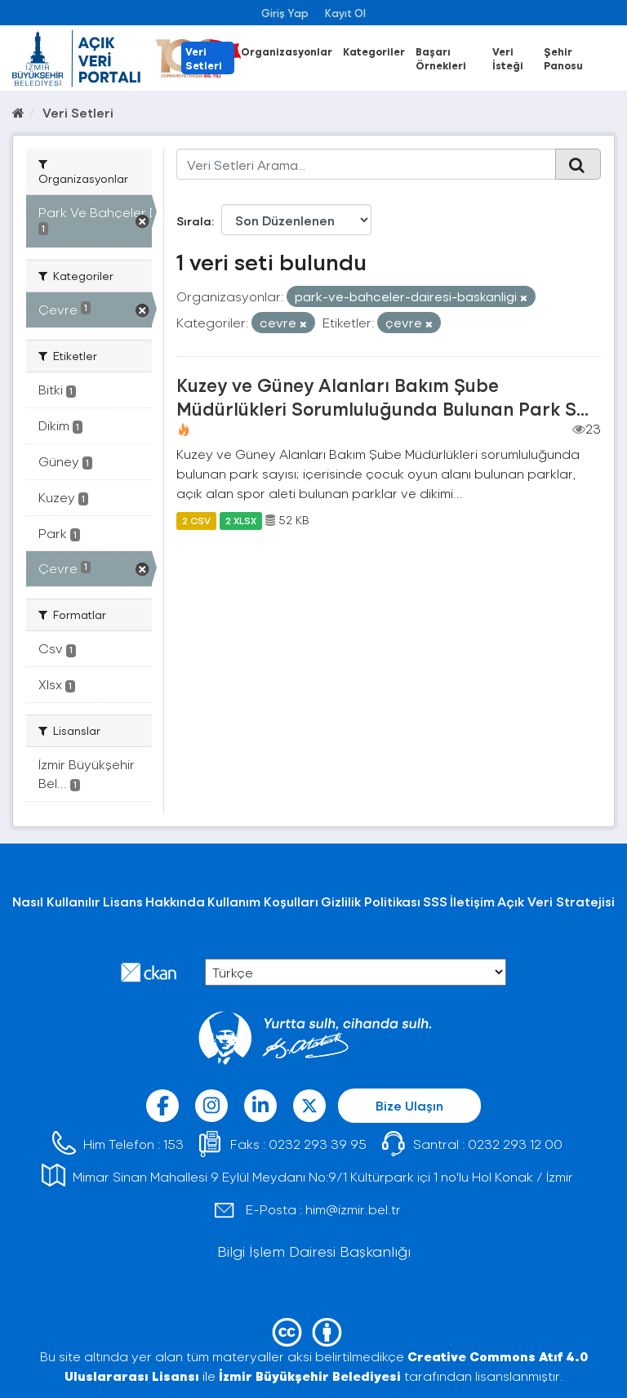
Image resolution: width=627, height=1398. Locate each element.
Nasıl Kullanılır (56, 901)
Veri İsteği (507, 58)
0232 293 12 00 (515, 1143)
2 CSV (196, 520)
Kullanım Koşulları (262, 901)
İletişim (472, 901)
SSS (435, 901)
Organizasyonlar (286, 51)
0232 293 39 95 (318, 1143)
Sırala (193, 221)
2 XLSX (240, 520)
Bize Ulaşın (409, 1105)
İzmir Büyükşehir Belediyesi (310, 1375)
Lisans (123, 901)
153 (173, 1143)
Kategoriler (374, 51)
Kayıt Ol (345, 13)
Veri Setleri (203, 58)
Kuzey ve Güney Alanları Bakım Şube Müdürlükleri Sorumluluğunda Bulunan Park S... (382, 396)
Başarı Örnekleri (441, 58)
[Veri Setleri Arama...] (366, 164)
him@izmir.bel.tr (353, 1209)
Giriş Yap (285, 13)
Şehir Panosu (563, 58)
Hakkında (175, 901)
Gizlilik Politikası (370, 901)
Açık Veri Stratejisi (556, 901)
